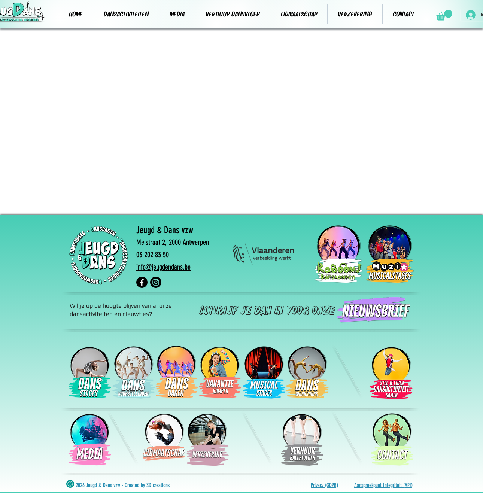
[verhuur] (391, 439)
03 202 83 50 (152, 254)
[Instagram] (155, 282)
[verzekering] (207, 440)
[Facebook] (142, 282)
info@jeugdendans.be (163, 266)
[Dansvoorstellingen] (133, 372)
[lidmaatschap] (164, 440)
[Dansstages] (90, 372)
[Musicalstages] (263, 372)
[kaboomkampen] (339, 253)
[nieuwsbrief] (372, 310)
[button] (444, 15)
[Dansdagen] (176, 372)
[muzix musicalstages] (390, 253)
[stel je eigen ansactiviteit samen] (391, 373)
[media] (90, 440)
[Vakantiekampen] (220, 372)
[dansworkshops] (307, 372)
